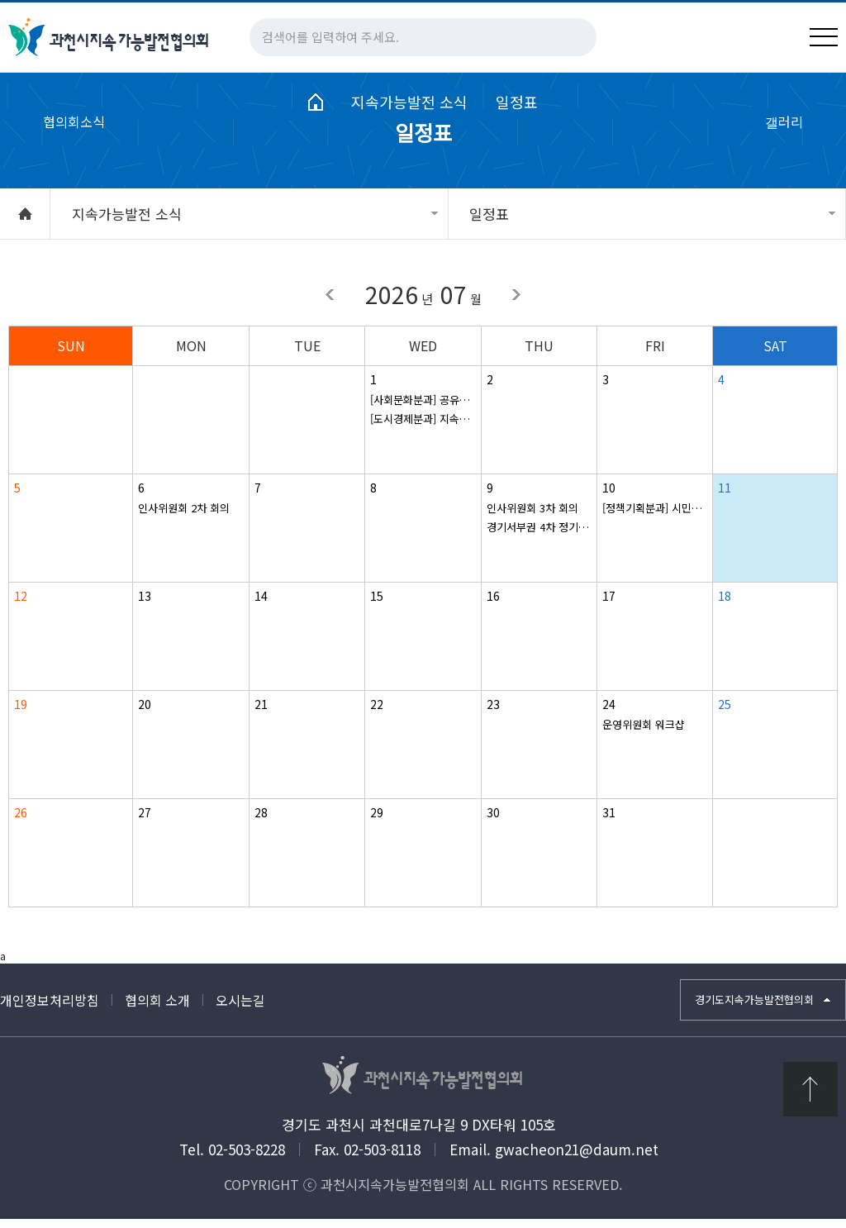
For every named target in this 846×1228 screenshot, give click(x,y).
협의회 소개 (157, 1010)
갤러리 (784, 143)
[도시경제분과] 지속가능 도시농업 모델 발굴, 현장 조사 (422, 428)
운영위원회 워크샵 (643, 733)
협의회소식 (74, 143)
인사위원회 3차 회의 (532, 517)
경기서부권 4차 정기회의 (539, 536)
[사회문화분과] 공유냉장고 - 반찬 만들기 (422, 408)
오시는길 (240, 1010)
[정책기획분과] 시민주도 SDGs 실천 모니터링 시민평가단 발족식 (654, 517)
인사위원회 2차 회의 (184, 517)
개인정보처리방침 (49, 1010)
